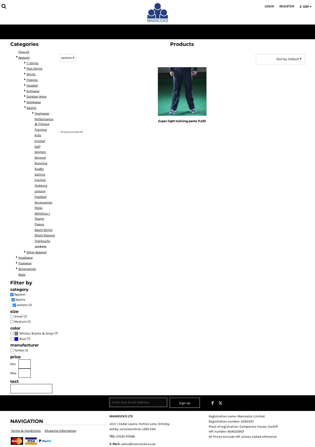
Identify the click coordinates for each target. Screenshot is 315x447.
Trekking (41, 185)
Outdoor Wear (37, 96)
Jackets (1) (24, 305)
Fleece (39, 224)
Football (41, 197)
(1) (36, 333)
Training (41, 129)
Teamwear (42, 113)
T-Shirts (33, 63)
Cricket (40, 141)
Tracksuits (42, 241)
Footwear (25, 263)
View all (23, 52)
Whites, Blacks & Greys (36, 333)
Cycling (40, 180)
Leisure (40, 191)
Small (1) (20, 316)
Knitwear (33, 91)
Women (40, 152)
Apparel (24, 57)
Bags (22, 274)
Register (286, 6)
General (40, 157)
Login (269, 6)
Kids (38, 135)
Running (41, 163)
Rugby (39, 169)
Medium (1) (22, 321)
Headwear (25, 257)
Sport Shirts (44, 230)
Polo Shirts (34, 68)
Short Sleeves (45, 235)
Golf (37, 146)
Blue (22, 339)
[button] (3, 6)
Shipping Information (60, 431)
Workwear (34, 102)
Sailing (40, 174)
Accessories (43, 202)
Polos (38, 208)
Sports (31, 108)
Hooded (32, 85)
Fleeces (32, 80)
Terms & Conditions (26, 431)
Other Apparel (37, 252)
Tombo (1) (21, 350)
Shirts (31, 74)
